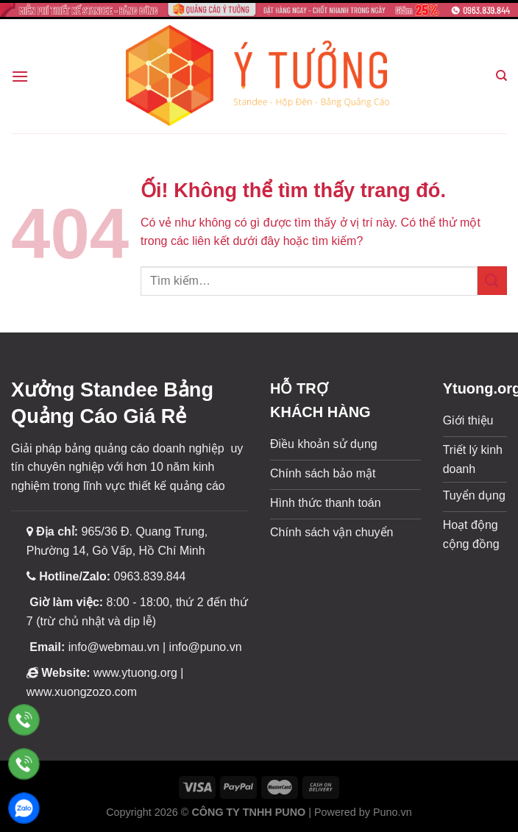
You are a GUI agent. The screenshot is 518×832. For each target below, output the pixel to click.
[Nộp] (492, 280)
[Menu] (20, 76)
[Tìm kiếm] (501, 76)
